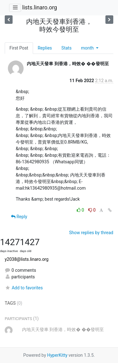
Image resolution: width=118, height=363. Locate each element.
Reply (19, 216)
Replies (45, 47)
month (88, 47)
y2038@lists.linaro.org (26, 259)
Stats (66, 47)
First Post (18, 47)
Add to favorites (24, 287)
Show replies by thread (91, 232)
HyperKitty (57, 355)
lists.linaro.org (39, 7)
